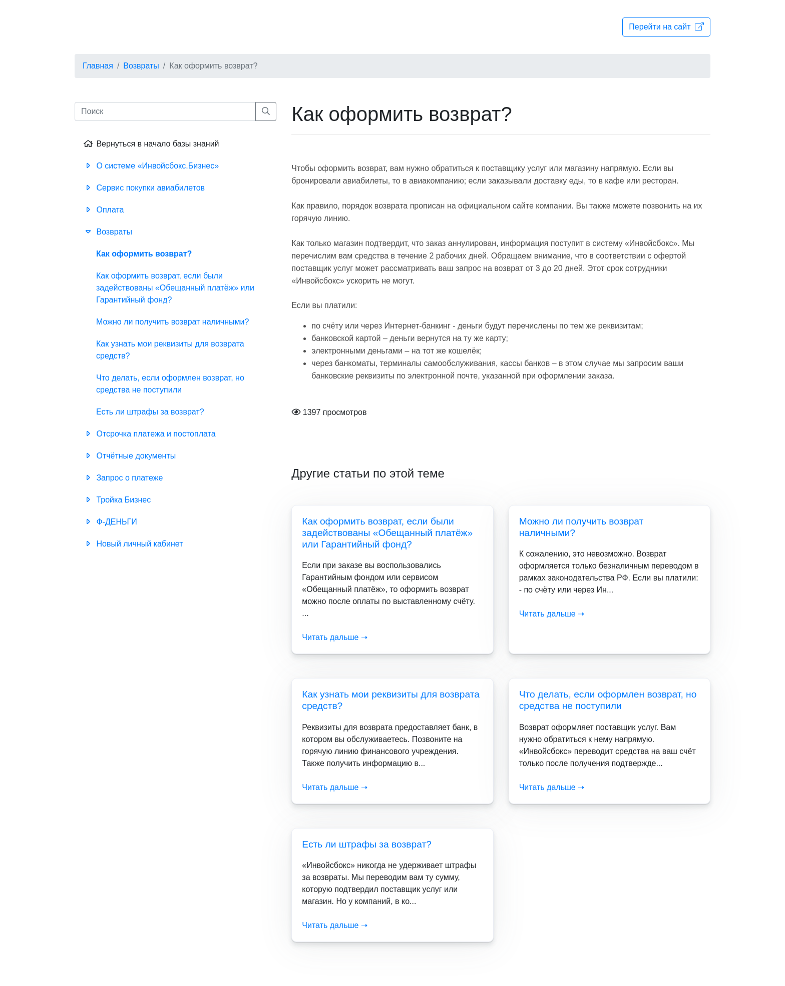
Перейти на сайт (666, 26)
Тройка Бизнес (116, 500)
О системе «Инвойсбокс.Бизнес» (150, 166)
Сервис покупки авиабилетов (143, 188)
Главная (98, 66)
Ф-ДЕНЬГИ (109, 522)
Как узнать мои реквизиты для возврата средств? (170, 350)
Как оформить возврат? (144, 254)
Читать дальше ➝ (334, 637)
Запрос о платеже (122, 478)
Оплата (103, 210)
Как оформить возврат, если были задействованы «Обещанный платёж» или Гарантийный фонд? (387, 533)
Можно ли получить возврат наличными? (172, 322)
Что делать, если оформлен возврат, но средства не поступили (170, 384)
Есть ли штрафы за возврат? (367, 844)
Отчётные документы (129, 456)
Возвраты (141, 66)
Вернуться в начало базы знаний (150, 144)
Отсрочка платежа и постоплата (149, 434)
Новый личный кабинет (132, 544)
